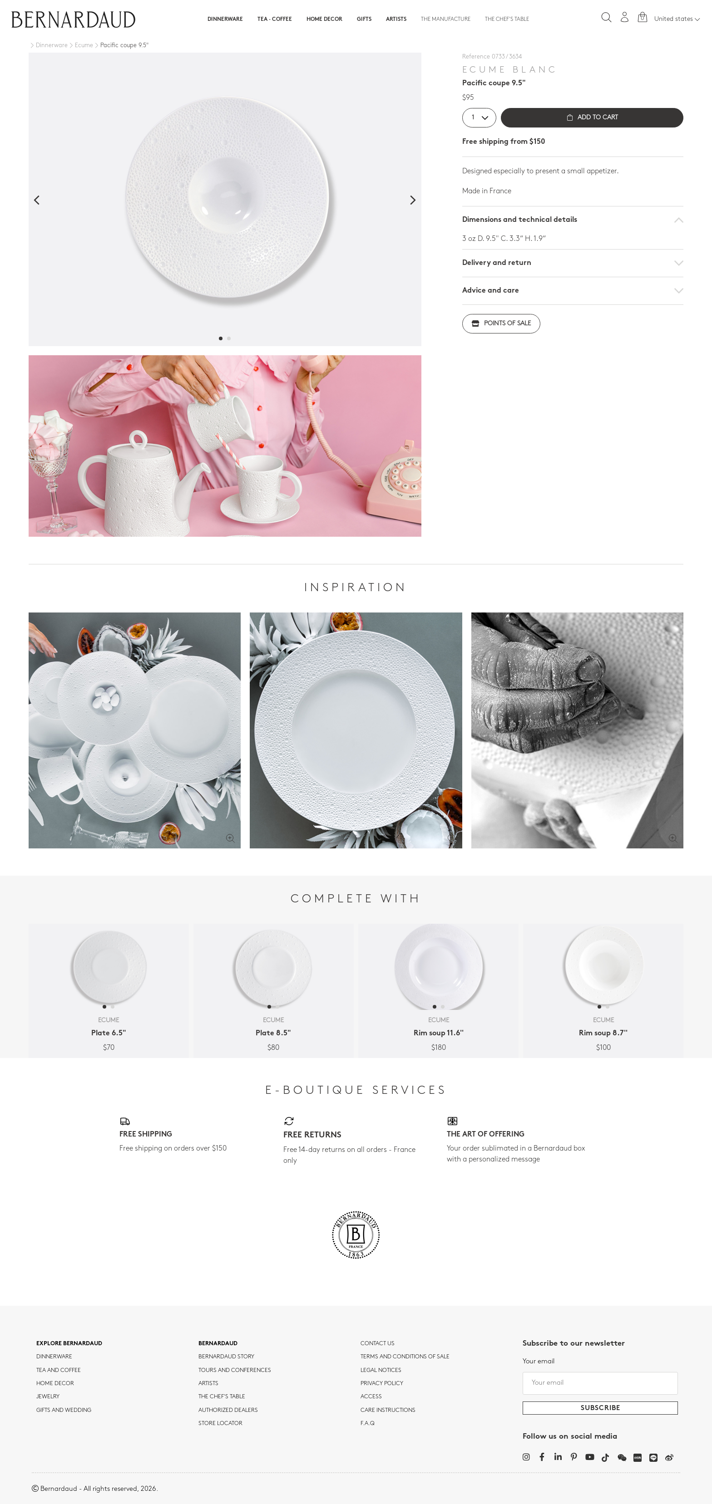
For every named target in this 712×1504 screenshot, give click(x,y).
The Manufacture (445, 19)
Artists (396, 19)
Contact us (378, 1344)
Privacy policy (382, 1383)
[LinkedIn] (558, 1456)
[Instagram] (526, 1456)
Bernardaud (217, 1344)
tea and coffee (58, 1370)
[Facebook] (542, 1456)
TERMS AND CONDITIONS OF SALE (405, 1357)
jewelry (47, 1397)
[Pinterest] (574, 1456)
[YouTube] (590, 1456)
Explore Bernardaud (69, 1344)
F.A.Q (368, 1423)
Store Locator (220, 1423)
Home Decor (324, 19)
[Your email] (600, 1383)
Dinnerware (225, 19)
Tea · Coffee (274, 19)
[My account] (625, 17)
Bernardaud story (226, 1357)
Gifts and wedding (63, 1410)
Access (371, 1397)
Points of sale (501, 323)
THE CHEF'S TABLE (221, 1397)
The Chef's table (507, 19)
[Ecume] (80, 45)
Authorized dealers (228, 1410)
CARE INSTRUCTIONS (388, 1410)
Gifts (364, 19)
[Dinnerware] (48, 46)
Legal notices (381, 1370)
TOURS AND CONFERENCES (234, 1370)
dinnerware (54, 1357)
